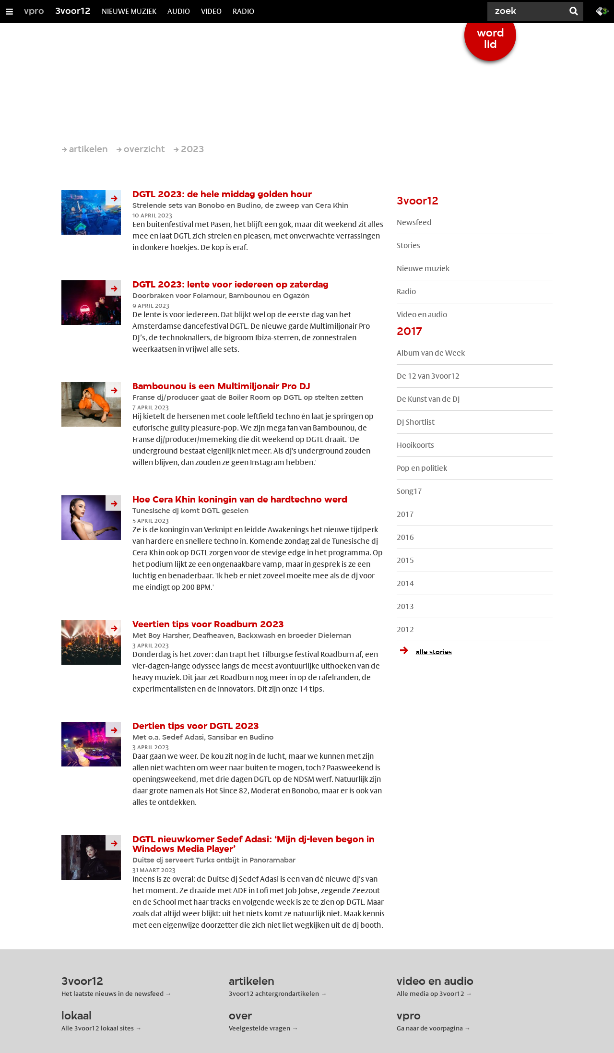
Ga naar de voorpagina (430, 1028)
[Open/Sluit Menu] (9, 11)
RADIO (243, 11)
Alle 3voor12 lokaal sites (97, 1028)
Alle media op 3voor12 (430, 993)
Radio (406, 291)
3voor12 (73, 11)
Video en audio (422, 315)
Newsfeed (414, 222)
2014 (405, 583)
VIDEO (211, 11)
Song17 (409, 491)
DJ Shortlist (416, 422)
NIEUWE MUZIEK (129, 11)
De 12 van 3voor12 (428, 376)
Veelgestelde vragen (259, 1028)
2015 (405, 560)
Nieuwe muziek (423, 268)
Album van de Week (431, 353)
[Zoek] (527, 11)
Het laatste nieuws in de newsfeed (112, 993)
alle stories (424, 652)
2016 (405, 537)
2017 (405, 514)
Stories (408, 245)
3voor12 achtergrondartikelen (274, 993)
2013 (405, 606)
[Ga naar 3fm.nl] (602, 10)
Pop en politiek (422, 468)
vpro (34, 11)
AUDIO (178, 11)
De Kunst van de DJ (428, 399)
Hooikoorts (415, 445)
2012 (405, 629)
